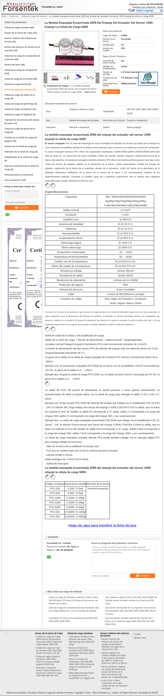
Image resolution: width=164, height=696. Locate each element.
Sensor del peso (12, 65)
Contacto (21, 207)
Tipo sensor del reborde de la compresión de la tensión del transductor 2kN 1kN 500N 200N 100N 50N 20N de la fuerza (130, 611)
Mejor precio (90, 92)
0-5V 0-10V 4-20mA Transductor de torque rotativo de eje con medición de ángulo (114, 684)
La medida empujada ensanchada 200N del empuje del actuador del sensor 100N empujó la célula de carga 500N (72, 89)
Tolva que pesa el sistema (17, 175)
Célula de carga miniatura (17, 27)
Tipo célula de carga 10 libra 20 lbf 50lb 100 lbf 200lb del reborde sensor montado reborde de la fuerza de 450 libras (131, 600)
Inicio (3, 16)
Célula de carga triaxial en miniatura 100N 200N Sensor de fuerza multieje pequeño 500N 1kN (48, 660)
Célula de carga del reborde (34, 16)
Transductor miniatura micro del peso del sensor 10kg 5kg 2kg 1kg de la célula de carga (82, 640)
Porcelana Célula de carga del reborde (45, 693)
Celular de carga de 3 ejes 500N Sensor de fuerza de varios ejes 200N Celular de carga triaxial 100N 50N (49, 640)
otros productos (12, 180)
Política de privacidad (16, 693)
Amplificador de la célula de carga (21, 157)
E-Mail (137, 634)
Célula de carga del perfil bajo (19, 104)
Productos (13, 16)
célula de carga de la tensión (18, 79)
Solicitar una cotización (144, 7)
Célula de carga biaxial (15, 84)
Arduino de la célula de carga (18, 146)
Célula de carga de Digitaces (18, 114)
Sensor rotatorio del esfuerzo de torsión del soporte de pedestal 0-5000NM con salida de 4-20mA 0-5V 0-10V (113, 644)
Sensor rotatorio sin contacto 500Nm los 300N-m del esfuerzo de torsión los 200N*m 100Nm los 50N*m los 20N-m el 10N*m (114, 658)
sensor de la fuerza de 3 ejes (18, 33)
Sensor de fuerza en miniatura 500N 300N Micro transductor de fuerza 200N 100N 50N (81, 652)
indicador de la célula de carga (19, 152)
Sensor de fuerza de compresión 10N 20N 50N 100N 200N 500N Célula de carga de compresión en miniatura (81, 664)
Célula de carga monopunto (18, 109)
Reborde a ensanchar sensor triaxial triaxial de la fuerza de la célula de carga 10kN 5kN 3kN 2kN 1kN (49, 672)
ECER (155, 693)
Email (160, 7)
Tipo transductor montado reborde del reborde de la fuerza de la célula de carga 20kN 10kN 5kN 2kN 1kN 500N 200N (129, 621)
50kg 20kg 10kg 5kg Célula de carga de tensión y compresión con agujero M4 (81, 675)
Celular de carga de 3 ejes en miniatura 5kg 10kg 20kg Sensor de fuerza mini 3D (49, 650)
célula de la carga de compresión (20, 70)
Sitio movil (140, 638)
